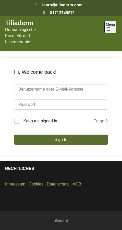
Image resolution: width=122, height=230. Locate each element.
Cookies (36, 184)
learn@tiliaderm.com (62, 5)
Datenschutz (58, 184)
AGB (76, 184)
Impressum (15, 184)
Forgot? (101, 121)
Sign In (61, 139)
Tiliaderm (19, 22)
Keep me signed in (40, 121)
